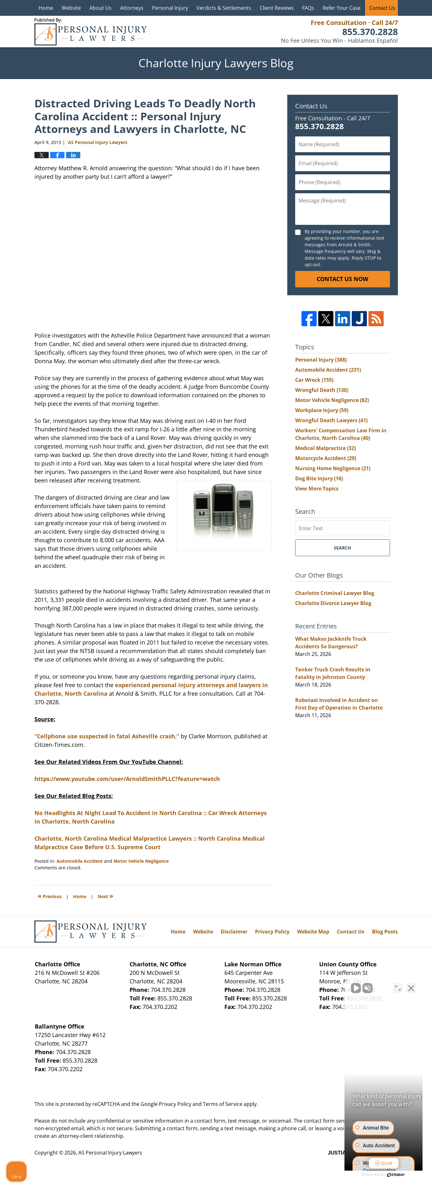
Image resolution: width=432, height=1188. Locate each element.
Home (46, 7)
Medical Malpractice (325, 448)
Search (342, 548)
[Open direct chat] (398, 986)
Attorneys (131, 7)
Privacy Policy (272, 931)
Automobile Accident (80, 861)
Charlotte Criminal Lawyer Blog (334, 593)
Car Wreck (314, 379)
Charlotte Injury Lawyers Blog (90, 31)
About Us (100, 7)
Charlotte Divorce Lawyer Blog (333, 603)
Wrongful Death (321, 390)
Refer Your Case (342, 7)
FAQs (308, 7)
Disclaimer (234, 931)
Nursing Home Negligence (332, 468)
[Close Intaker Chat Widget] (411, 986)
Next (105, 895)
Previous (50, 895)
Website (71, 7)
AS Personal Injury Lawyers (110, 1152)
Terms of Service (222, 1104)
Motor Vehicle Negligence (141, 861)
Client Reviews (277, 7)
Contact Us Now (342, 279)
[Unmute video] (320, 986)
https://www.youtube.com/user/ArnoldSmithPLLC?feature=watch (127, 779)
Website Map (313, 931)
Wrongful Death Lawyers (331, 420)
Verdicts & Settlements (224, 7)
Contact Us (382, 7)
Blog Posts (385, 931)
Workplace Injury (321, 410)
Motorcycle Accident (325, 458)
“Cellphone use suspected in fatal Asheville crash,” (106, 736)
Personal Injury (170, 7)
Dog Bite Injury (319, 478)
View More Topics (316, 488)
